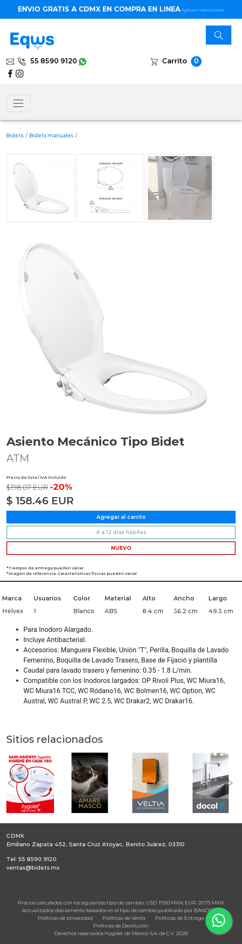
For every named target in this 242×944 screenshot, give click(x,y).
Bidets (14, 135)
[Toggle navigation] (18, 103)
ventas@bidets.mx (33, 867)
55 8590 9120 (47, 61)
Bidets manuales (51, 135)
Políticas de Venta (123, 918)
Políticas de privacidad (65, 918)
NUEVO (121, 548)
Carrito (174, 61)
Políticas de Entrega (179, 918)
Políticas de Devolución (121, 925)
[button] (10, 783)
